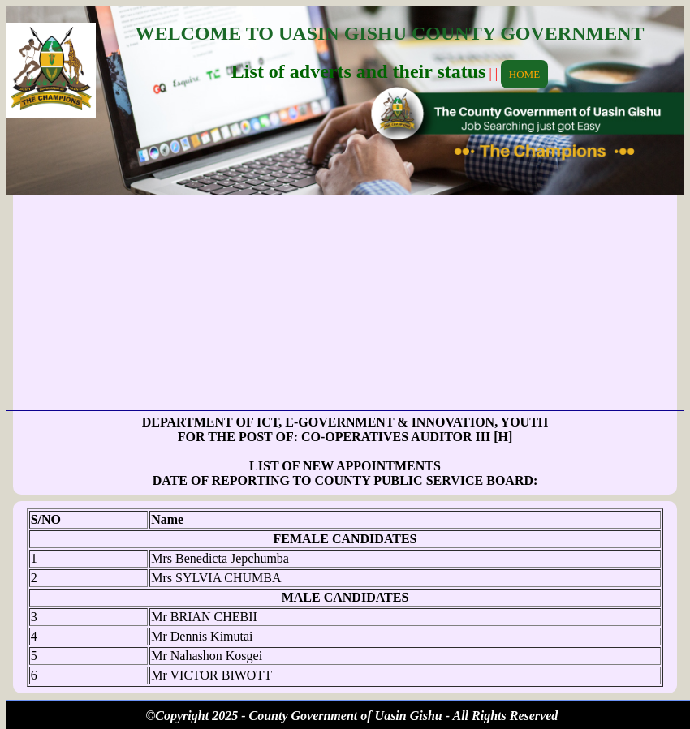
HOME (524, 74)
